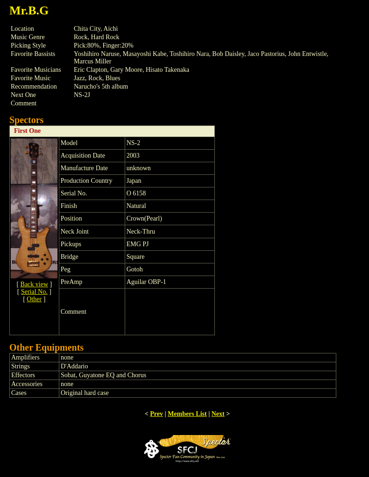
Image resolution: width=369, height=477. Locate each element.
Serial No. (34, 291)
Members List (187, 413)
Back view (34, 284)
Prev (156, 413)
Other (34, 299)
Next (218, 413)
